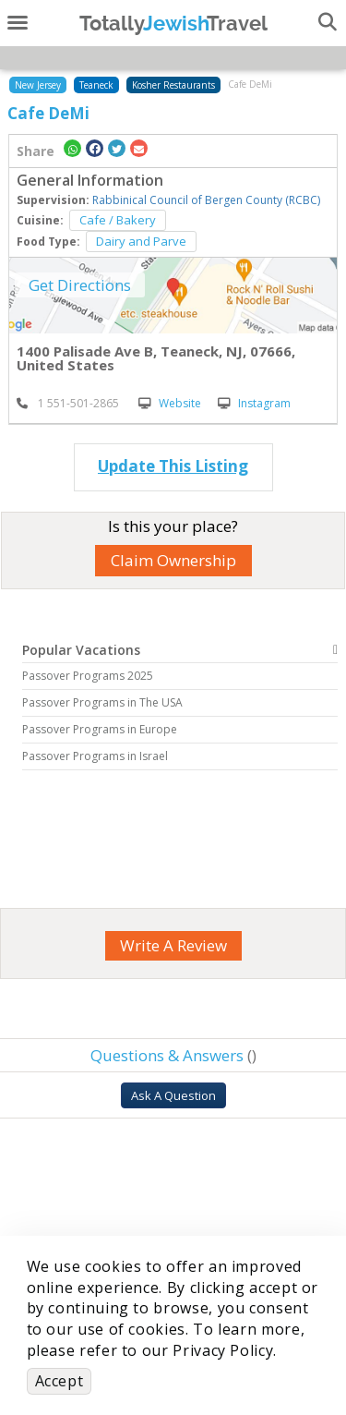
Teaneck (96, 85)
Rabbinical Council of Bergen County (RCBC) (206, 200)
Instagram (254, 403)
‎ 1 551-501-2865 (68, 403)
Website (169, 403)
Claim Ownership (173, 560)
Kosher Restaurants (173, 85)
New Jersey (38, 85)
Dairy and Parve (141, 241)
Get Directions (80, 285)
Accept (59, 1381)
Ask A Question (173, 1095)
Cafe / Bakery (117, 220)
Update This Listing (173, 466)
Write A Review (173, 945)
